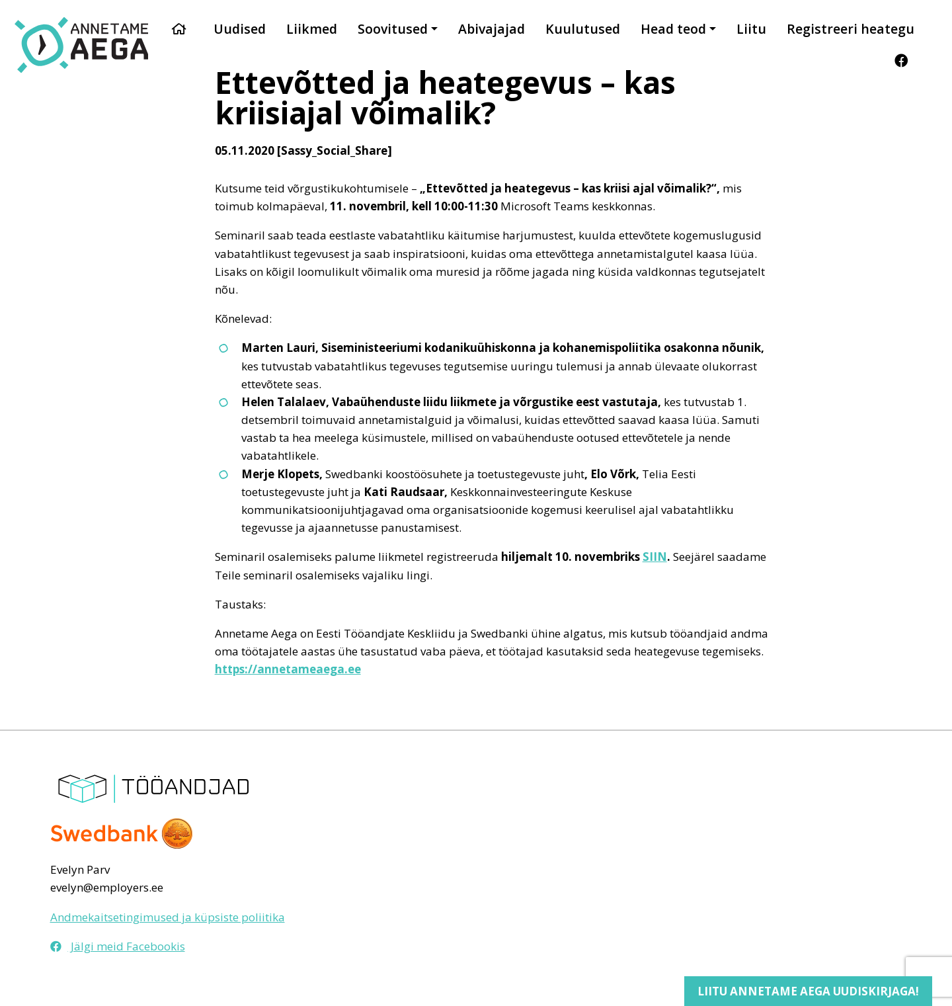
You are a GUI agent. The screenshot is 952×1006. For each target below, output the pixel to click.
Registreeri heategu (850, 29)
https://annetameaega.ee (288, 669)
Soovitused (393, 29)
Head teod (673, 29)
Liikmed (311, 29)
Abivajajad (491, 29)
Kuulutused (582, 29)
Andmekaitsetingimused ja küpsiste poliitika (167, 917)
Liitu (751, 29)
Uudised (240, 29)
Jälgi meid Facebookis (117, 946)
